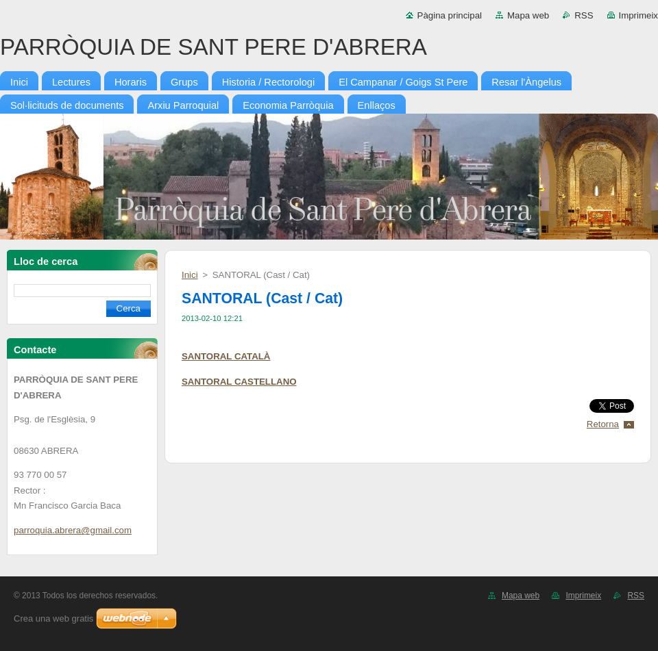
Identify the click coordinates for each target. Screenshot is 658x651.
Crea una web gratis (53, 618)
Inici (190, 275)
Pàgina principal (449, 15)
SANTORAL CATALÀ (226, 356)
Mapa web (528, 15)
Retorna (603, 424)
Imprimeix (639, 15)
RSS (583, 15)
